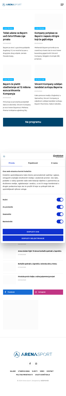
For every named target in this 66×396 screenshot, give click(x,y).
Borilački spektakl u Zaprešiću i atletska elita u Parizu (37, 264)
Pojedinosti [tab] (33, 163)
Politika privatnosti (24, 375)
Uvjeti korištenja (42, 375)
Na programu (33, 122)
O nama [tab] (54, 163)
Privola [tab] (12, 163)
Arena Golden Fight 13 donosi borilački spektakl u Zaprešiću (39, 251)
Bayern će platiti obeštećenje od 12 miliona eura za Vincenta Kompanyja (16, 89)
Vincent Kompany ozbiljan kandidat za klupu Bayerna (48, 86)
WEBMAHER (45, 381)
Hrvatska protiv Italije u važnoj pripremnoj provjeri (36, 277)
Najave (13, 371)
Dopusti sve (33, 232)
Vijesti (35, 371)
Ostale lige (39, 79)
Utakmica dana (24, 371)
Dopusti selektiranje (33, 238)
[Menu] (62, 4)
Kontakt (50, 371)
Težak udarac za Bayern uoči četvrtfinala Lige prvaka (15, 36)
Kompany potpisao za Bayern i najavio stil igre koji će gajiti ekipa (47, 36)
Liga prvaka (8, 28)
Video (42, 371)
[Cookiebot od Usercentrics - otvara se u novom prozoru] (53, 156)
